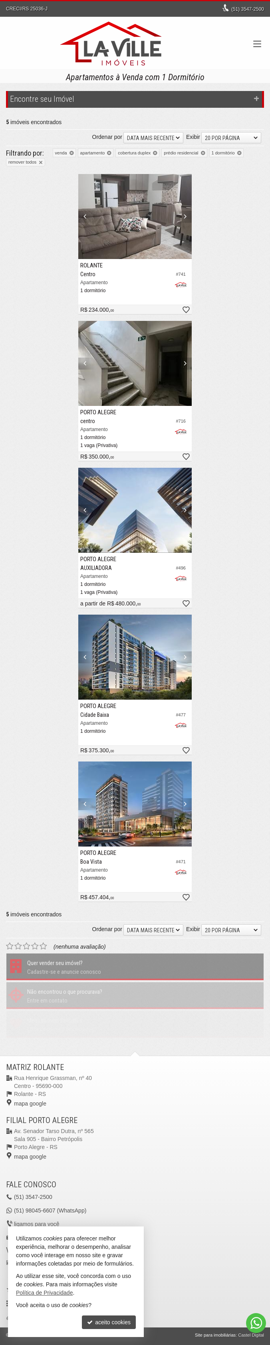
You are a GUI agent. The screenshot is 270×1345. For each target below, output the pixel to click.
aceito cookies (109, 1322)
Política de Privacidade (44, 1293)
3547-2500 (247, 9)
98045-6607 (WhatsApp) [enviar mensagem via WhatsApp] (50, 1210)
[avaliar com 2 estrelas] (18, 946)
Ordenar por (107, 137)
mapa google (30, 1103)
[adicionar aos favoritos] (186, 310)
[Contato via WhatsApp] (256, 1323)
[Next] (183, 217)
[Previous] (86, 217)
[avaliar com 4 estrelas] (35, 946)
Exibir (193, 137)
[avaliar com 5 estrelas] (43, 946)
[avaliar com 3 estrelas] (26, 946)
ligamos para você (37, 1224)
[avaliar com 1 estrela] (10, 946)
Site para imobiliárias (215, 1335)
